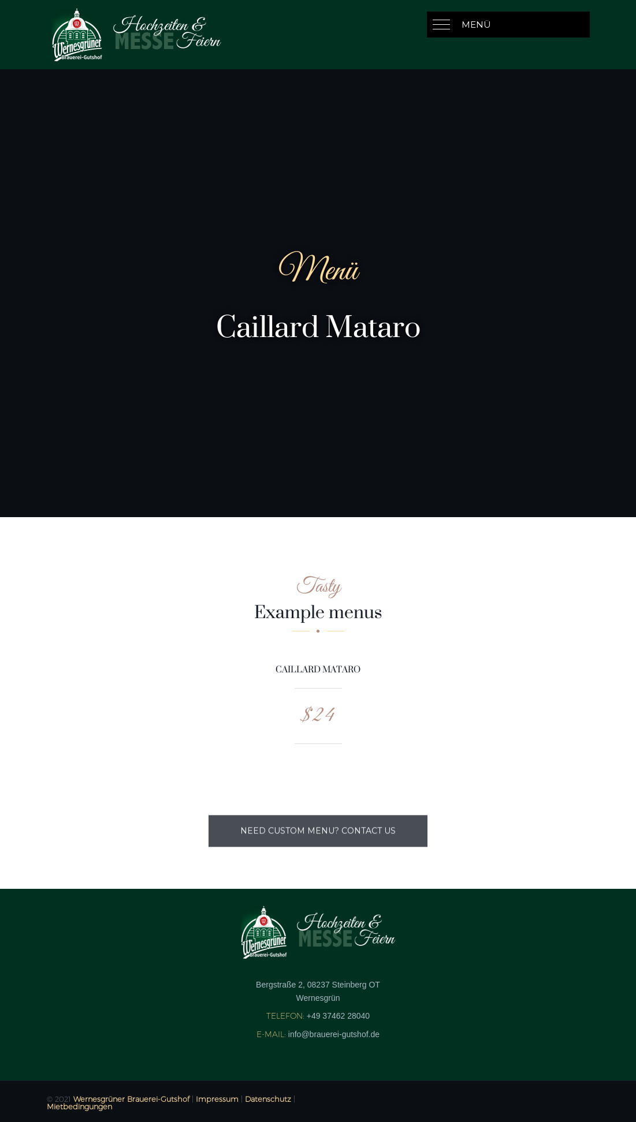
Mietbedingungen (79, 1106)
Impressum (217, 1099)
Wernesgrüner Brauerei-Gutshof (131, 1099)
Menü (476, 24)
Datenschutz (268, 1099)
